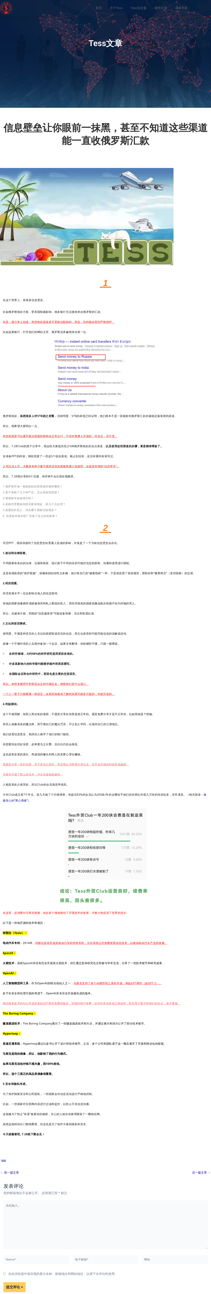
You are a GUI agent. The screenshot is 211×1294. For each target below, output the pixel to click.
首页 (99, 8)
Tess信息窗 (139, 8)
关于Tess (116, 8)
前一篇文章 (10, 1172)
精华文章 (161, 8)
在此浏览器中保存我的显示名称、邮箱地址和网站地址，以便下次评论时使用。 (63, 1277)
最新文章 (181, 8)
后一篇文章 (201, 1172)
